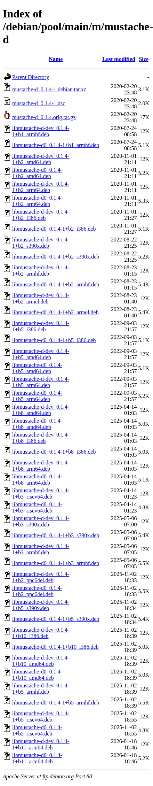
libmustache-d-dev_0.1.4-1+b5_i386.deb (40, 326)
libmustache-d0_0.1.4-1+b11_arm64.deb (37, 758)
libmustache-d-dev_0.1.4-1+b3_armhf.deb (40, 549)
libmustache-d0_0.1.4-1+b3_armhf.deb (55, 563)
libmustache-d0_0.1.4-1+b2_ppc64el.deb (37, 591)
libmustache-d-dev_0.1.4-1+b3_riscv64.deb (40, 493)
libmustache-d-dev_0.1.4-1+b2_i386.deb (40, 215)
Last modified (118, 59)
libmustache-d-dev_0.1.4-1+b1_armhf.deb (40, 131)
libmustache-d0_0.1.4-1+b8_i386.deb (54, 452)
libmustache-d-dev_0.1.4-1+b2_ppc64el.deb (40, 577)
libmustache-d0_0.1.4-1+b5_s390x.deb (55, 619)
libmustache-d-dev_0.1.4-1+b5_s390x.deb (40, 605)
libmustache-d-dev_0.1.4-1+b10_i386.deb (40, 633)
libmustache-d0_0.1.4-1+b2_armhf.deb (55, 284)
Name (56, 59)
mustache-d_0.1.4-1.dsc (38, 103)
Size (143, 59)
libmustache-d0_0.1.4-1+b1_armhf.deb (55, 145)
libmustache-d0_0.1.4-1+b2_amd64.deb (37, 173)
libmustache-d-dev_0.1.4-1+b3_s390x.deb (40, 521)
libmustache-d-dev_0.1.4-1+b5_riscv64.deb (40, 716)
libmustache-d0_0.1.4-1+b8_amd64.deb (37, 424)
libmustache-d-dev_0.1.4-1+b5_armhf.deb (40, 689)
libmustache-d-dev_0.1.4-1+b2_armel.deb (40, 298)
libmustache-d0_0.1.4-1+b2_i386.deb (54, 229)
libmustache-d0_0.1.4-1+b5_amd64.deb (37, 368)
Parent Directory (30, 77)
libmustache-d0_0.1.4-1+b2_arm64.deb (37, 201)
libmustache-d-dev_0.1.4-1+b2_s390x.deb (40, 243)
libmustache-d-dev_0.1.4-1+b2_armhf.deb (40, 270)
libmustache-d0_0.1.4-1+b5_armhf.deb (55, 703)
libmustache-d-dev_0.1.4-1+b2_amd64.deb (40, 159)
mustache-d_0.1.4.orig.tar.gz (44, 117)
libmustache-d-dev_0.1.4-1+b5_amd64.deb (40, 354)
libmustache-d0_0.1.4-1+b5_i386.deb (54, 340)
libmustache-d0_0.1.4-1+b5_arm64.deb (37, 396)
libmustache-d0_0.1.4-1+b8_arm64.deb (37, 479)
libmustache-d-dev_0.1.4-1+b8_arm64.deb (40, 466)
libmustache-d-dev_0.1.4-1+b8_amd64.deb (40, 410)
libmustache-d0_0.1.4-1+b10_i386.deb (55, 647)
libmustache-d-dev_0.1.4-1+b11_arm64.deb (40, 744)
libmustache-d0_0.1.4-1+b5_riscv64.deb (37, 730)
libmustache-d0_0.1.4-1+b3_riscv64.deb (37, 507)
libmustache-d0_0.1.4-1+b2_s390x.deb (55, 257)
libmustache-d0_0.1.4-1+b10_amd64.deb (37, 675)
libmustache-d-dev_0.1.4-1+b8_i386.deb (40, 438)
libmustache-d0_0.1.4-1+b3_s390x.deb (55, 535)
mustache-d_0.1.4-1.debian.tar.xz (49, 89)
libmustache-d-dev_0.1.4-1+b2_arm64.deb (40, 187)
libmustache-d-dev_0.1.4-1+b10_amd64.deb (40, 661)
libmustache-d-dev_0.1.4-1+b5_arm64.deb (40, 382)
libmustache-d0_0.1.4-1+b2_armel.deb (55, 312)
